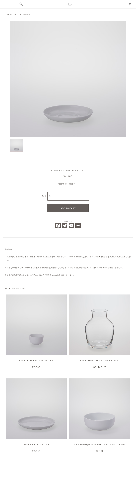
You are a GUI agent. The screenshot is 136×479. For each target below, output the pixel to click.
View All (11, 15)
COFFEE (25, 15)
